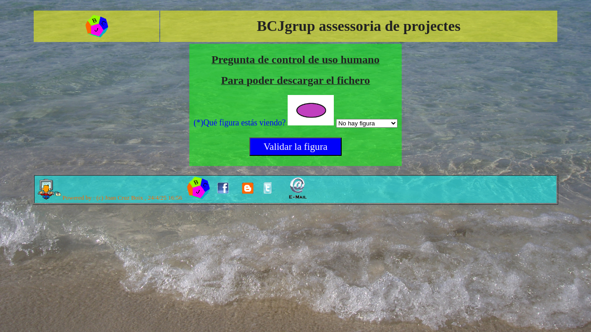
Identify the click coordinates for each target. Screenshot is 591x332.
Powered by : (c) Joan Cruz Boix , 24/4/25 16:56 (110, 197)
